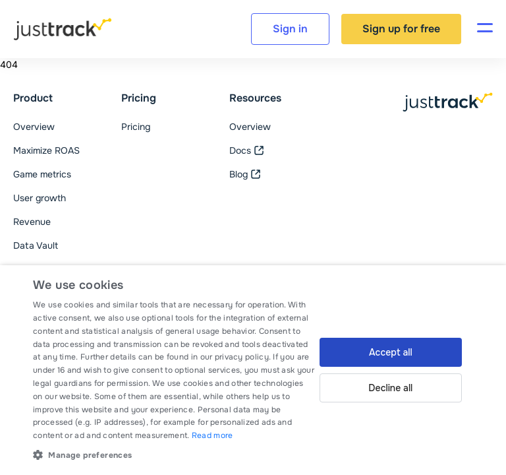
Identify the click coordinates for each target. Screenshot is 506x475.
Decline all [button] (390, 388)
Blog (245, 174)
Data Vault (35, 245)
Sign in (290, 29)
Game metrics (42, 174)
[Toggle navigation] (485, 29)
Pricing (138, 98)
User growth (39, 198)
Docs (246, 150)
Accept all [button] (390, 352)
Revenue (32, 222)
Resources (255, 98)
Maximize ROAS (46, 150)
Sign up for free (401, 29)
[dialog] (253, 370)
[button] (174, 455)
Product (33, 98)
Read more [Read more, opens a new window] (212, 435)
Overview (34, 127)
